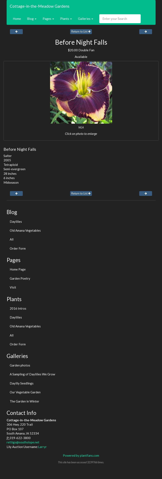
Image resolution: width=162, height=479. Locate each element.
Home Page (18, 269)
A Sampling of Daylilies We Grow (32, 374)
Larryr (42, 447)
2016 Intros (18, 308)
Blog (31, 18)
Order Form (18, 248)
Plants (66, 18)
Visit (13, 287)
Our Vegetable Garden (25, 392)
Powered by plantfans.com (81, 455)
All (11, 239)
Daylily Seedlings (22, 383)
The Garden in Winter (24, 401)
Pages (48, 18)
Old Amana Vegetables (25, 230)
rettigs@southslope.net (23, 442)
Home (17, 18)
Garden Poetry (20, 278)
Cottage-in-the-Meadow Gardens (40, 6)
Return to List (81, 31)
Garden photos (20, 365)
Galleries (85, 18)
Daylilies (16, 221)
